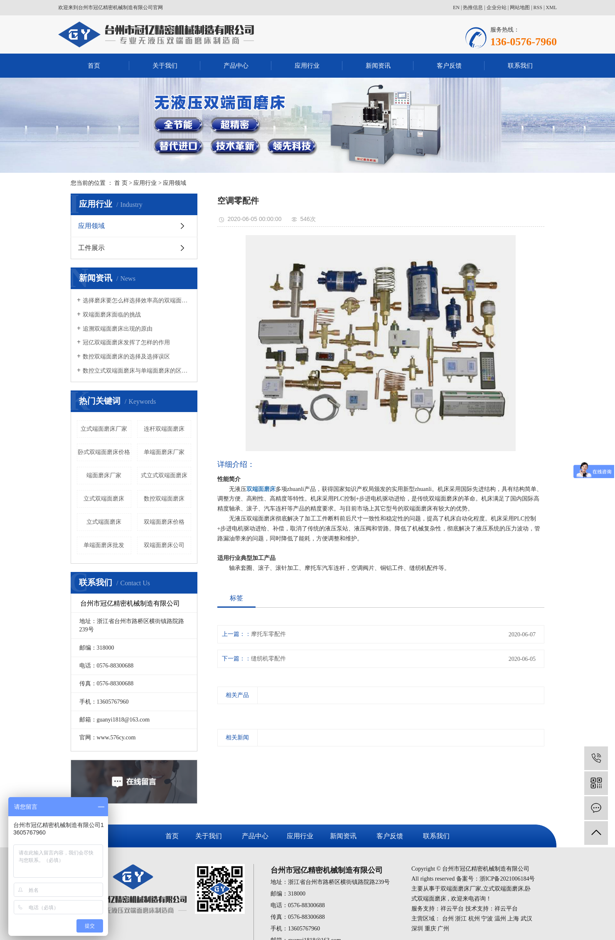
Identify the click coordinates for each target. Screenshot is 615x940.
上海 (513, 918)
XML (551, 7)
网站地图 (520, 7)
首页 (94, 65)
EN (456, 7)
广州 (443, 928)
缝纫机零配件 (268, 658)
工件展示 (91, 247)
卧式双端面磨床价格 (104, 452)
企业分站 (497, 7)
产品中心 (236, 65)
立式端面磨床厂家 (104, 429)
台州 (448, 918)
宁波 (487, 918)
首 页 (121, 183)
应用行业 (307, 65)
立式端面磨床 (103, 522)
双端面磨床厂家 (460, 889)
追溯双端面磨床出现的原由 (118, 329)
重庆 (430, 928)
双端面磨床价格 (164, 522)
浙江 (461, 918)
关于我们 (165, 65)
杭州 (474, 918)
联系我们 (520, 65)
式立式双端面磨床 (164, 475)
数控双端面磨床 (164, 499)
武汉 (526, 918)
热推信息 (473, 7)
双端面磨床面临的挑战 (112, 315)
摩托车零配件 (268, 634)
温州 (500, 918)
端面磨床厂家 (103, 475)
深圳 (417, 928)
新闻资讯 (378, 65)
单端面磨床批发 (104, 545)
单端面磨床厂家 (164, 452)
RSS (538, 7)
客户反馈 (449, 65)
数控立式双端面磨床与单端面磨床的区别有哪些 (137, 371)
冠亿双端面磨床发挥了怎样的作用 (126, 342)
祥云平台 (452, 909)
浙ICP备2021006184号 (507, 879)
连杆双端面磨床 (164, 429)
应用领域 (174, 183)
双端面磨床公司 (164, 545)
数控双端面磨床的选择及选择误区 (126, 356)
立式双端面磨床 (104, 499)
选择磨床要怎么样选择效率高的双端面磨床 (137, 300)
